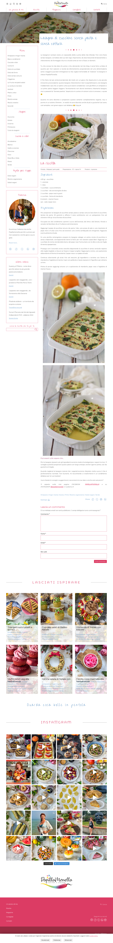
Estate (10, 120)
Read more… (13, 243)
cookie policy (94, 936)
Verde (10, 165)
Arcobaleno (12, 141)
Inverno (10, 124)
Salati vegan (12, 182)
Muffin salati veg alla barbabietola (18, 680)
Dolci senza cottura (15, 76)
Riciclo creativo (13, 102)
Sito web (44, 552)
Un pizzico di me (16, 10)
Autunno (11, 117)
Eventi (11, 275)
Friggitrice (11, 79)
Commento (45, 514)
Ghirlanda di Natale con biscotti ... (88, 628)
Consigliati (77, 10)
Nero (9, 155)
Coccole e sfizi (13, 62)
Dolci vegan (12, 176)
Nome (43, 534)
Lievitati (10, 89)
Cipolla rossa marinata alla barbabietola (90, 680)
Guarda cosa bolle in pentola (56, 705)
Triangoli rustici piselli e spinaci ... (20, 628)
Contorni (11, 66)
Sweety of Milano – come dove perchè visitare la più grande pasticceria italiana (20, 269)
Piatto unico (12, 92)
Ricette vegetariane (15, 179)
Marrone (11, 151)
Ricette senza (12, 99)
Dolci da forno (13, 72)
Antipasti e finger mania (16, 56)
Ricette (36, 10)
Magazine (56, 10)
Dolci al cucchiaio (14, 69)
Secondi (10, 106)
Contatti (96, 10)
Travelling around (15, 307)
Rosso (10, 161)
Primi (9, 96)
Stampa (45, 500)
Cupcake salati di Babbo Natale (54, 628)
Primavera (11, 127)
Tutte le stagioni (13, 130)
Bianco (10, 145)
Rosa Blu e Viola (13, 158)
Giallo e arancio (13, 148)
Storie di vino (13, 318)
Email (43, 543)
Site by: (101, 934)
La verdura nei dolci (15, 86)
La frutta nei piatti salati (16, 82)
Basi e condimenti (14, 59)
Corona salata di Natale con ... (56, 680)
